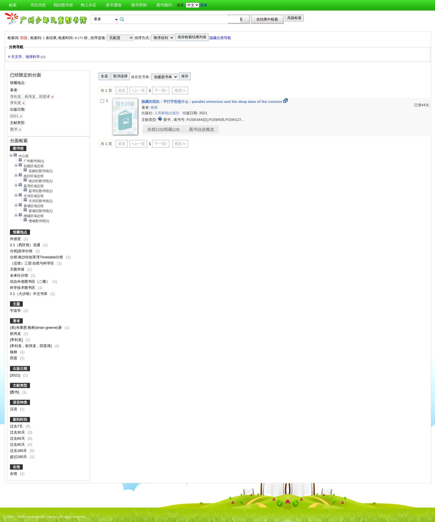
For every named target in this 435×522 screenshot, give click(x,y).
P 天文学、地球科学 (24, 57)
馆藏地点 (20, 232)
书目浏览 (38, 5)
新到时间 (20, 419)
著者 (16, 321)
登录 (203, 5)
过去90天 (18, 444)
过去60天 (18, 438)
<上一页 (138, 90)
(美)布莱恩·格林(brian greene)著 (36, 327)
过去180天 (19, 451)
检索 (13, 5)
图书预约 (164, 5)
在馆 (16, 467)
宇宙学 (16, 311)
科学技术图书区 (23, 288)
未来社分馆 (19, 275)
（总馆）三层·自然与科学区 (32, 263)
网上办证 (88, 5)
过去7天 (17, 426)
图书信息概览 (201, 129)
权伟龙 (16, 334)
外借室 (16, 239)
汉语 (14, 409)
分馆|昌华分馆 (22, 251)
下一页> (160, 90)
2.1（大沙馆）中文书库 (29, 294)
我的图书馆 (63, 5)
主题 (16, 304)
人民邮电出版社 (167, 113)
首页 (121, 90)
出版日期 (20, 368)
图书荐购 (139, 5)
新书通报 (114, 5)
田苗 (14, 358)
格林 (14, 352)
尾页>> (180, 90)
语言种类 (20, 402)
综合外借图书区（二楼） (30, 281)
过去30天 (18, 432)
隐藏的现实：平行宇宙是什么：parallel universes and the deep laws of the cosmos (212, 102)
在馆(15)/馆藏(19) (163, 129)
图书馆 (18, 148)
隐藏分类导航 (220, 38)
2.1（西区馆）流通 (25, 245)
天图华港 (18, 269)
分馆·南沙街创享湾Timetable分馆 (37, 257)
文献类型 (20, 385)
